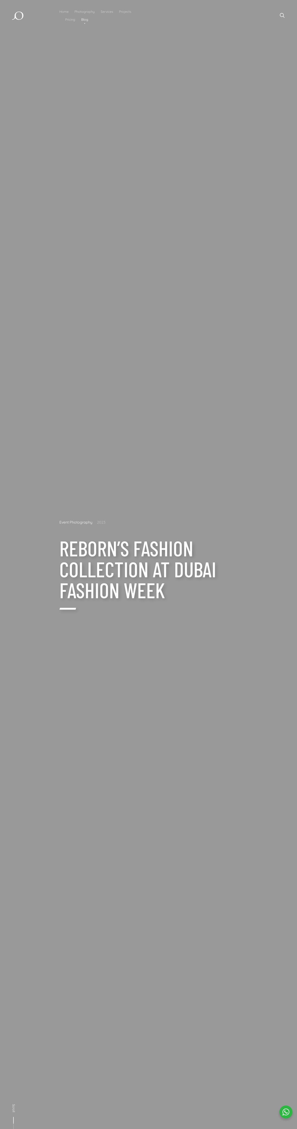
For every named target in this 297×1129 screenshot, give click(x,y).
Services (107, 12)
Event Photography (75, 522)
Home (64, 12)
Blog (84, 19)
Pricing (70, 19)
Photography (84, 12)
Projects (125, 12)
